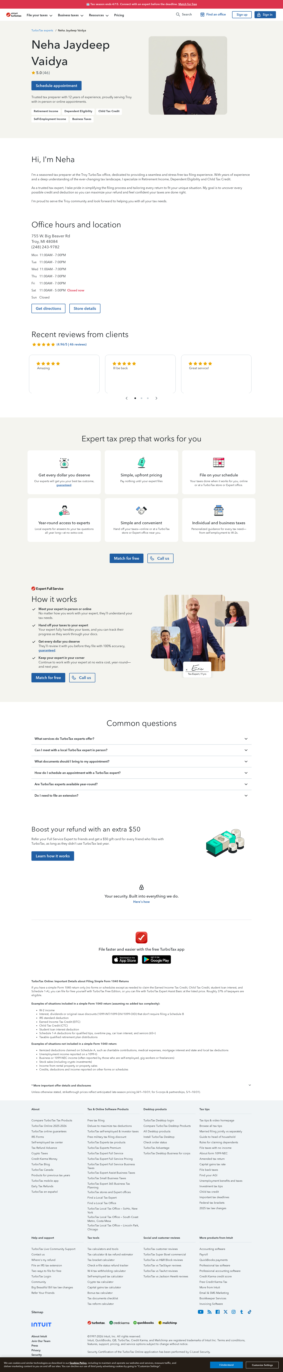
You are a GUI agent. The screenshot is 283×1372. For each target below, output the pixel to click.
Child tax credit (209, 1191)
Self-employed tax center (47, 1142)
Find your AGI (208, 1175)
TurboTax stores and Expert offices (109, 1192)
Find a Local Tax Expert (102, 1197)
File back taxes (208, 1170)
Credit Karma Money (44, 1159)
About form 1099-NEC (213, 1153)
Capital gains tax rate (212, 1164)
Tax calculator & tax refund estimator (110, 1254)
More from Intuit (209, 1287)
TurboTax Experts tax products (106, 1142)
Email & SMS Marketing (214, 1293)
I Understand (226, 1365)
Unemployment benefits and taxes (220, 1180)
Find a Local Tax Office (101, 1203)
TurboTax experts (42, 30)
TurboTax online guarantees (48, 1131)
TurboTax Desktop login (158, 1120)
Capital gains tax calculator (104, 1287)
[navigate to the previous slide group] (126, 398)
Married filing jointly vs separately (220, 1131)
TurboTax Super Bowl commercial (164, 1254)
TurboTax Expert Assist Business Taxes (111, 1172)
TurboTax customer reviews (160, 1249)
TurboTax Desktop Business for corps (166, 1153)
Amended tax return (212, 1159)
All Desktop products (156, 1131)
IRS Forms (37, 1137)
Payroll (203, 1254)
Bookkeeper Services (212, 1298)
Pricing (119, 15)
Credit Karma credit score (215, 1276)
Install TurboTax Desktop (159, 1137)
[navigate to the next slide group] (156, 398)
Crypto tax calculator (100, 1282)
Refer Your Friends (42, 1293)
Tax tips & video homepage (216, 1120)
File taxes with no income (215, 1148)
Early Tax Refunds (42, 1186)
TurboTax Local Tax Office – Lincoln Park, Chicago (113, 1226)
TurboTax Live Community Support (53, 1249)
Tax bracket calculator (101, 1260)
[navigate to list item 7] (148, 398)
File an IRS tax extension (46, 1265)
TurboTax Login (41, 1276)
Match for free (187, 4)
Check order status (155, 1142)
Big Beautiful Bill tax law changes (52, 1287)
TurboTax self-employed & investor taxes (113, 1131)
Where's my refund (43, 1260)
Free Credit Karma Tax (213, 1282)
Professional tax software (214, 1265)
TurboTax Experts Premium (104, 1148)
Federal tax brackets (211, 1202)
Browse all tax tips (210, 1126)
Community (38, 1282)
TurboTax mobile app (45, 1180)
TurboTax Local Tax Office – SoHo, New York (112, 1209)
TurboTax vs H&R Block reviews (163, 1260)
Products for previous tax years (50, 1175)
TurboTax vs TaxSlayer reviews (162, 1265)
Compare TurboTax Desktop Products (167, 1126)
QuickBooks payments (213, 1260)
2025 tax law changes (212, 1208)
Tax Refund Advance (44, 1148)
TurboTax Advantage (156, 1148)
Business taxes (71, 15)
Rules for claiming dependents (218, 1142)
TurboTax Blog (40, 1164)
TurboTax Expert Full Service (105, 1153)
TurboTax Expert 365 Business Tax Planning (108, 1184)
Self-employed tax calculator (105, 1276)
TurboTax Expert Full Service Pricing (110, 1159)
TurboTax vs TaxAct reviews (160, 1271)
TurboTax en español (44, 1191)
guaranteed (63, 485)
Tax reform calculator (100, 1304)
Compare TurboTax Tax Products (51, 1120)
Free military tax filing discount (106, 1137)
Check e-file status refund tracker (107, 1265)
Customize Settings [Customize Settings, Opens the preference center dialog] (262, 1365)
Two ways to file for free (46, 1271)
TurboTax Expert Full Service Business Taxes (111, 1165)
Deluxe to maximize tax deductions (109, 1126)
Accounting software (212, 1249)
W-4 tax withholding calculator (106, 1271)
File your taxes (40, 15)
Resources (99, 15)
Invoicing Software (211, 1304)
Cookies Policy (78, 1362)
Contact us (38, 1254)
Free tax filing (96, 1120)
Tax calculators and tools (102, 1249)
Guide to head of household (217, 1137)
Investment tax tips (211, 1186)
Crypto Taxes (39, 1153)
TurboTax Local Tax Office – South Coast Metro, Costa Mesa (112, 1217)
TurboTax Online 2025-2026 (49, 1126)
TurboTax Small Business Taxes (106, 1178)
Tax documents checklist (102, 1298)
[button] (141, 1085)
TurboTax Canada (42, 1170)
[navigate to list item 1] (135, 398)
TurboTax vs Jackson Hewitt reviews (165, 1276)
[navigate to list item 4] (141, 398)
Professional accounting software (220, 1271)
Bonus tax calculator (100, 1293)
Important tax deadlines (214, 1197)
